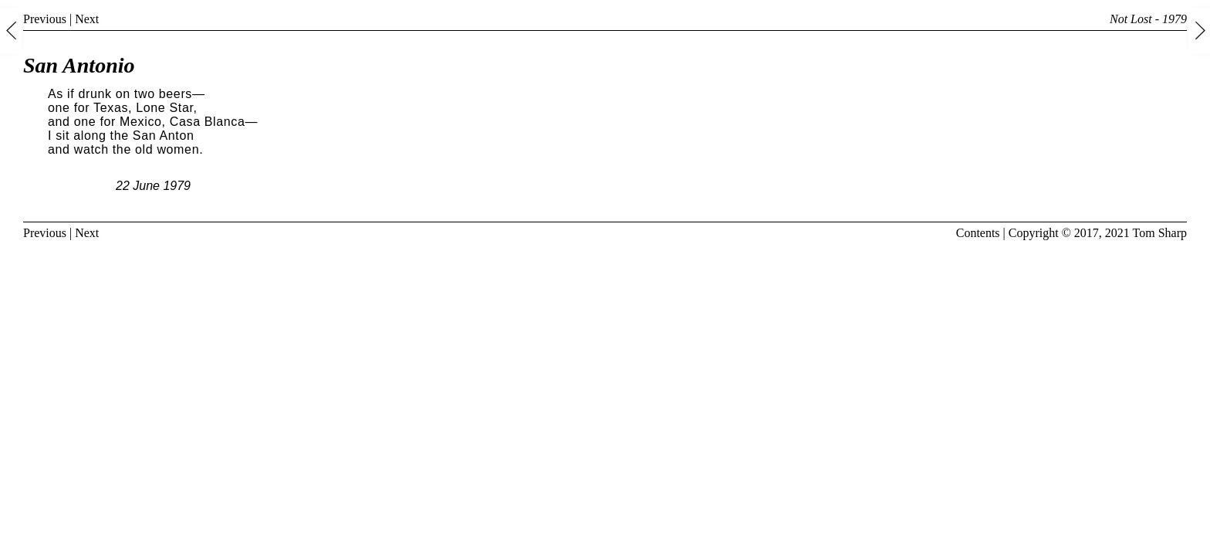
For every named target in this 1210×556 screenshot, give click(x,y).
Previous (44, 18)
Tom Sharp (1160, 232)
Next (87, 18)
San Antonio (78, 65)
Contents (978, 232)
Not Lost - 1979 (1148, 18)
